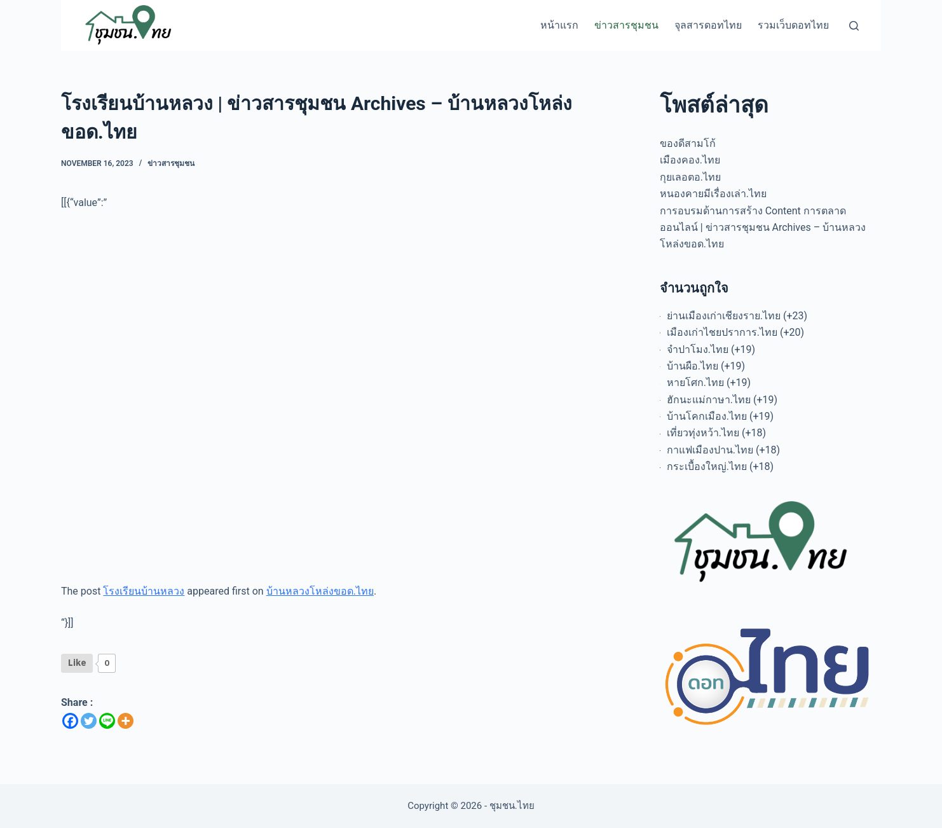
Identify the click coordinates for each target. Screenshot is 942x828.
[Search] (854, 26)
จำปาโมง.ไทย (697, 349)
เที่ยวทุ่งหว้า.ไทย (703, 433)
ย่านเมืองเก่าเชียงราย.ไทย (724, 316)
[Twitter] (89, 721)
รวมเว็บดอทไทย (793, 25)
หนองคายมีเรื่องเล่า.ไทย (713, 194)
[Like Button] (77, 663)
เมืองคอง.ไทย (690, 160)
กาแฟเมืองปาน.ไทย (710, 450)
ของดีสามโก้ (688, 143)
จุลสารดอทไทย (708, 25)
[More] (125, 721)
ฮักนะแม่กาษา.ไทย (709, 400)
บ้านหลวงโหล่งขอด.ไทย (320, 591)
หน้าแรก (559, 25)
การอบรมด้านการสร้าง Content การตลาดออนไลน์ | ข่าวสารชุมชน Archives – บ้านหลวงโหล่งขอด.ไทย (763, 228)
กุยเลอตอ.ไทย (690, 177)
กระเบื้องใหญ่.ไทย (707, 466)
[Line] (107, 721)
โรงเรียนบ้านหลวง (143, 591)
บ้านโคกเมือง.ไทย (707, 416)
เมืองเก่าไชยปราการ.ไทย (722, 332)
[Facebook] (70, 721)
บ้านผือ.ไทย (692, 366)
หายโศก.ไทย (695, 382)
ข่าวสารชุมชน (626, 25)
